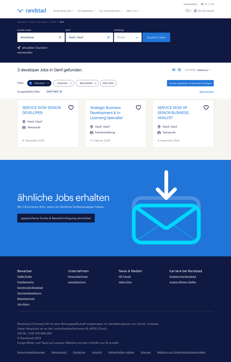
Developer (43, 22)
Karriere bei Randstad (30, 287)
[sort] (204, 67)
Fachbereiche (25, 281)
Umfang (119, 29)
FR (206, 4)
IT (209, 4)
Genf (53, 22)
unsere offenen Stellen (182, 281)
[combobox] (41, 37)
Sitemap (146, 352)
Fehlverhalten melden (121, 352)
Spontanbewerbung (29, 292)
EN (212, 4)
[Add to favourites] (71, 107)
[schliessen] (60, 37)
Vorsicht (97, 352)
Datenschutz (59, 352)
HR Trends (125, 276)
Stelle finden (24, 276)
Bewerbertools (26, 298)
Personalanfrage (78, 276)
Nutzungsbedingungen (31, 352)
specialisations (77, 281)
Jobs (32, 22)
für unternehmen (110, 10)
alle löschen (206, 91)
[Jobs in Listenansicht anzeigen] (173, 69)
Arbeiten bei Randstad (182, 276)
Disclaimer (79, 352)
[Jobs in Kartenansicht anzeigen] (179, 69)
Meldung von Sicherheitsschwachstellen (181, 352)
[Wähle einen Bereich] (128, 37)
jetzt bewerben (190, 4)
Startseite (21, 22)
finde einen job (63, 10)
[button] (60, 91)
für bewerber (86, 10)
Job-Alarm (23, 304)
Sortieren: (191, 69)
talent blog (125, 281)
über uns (132, 10)
